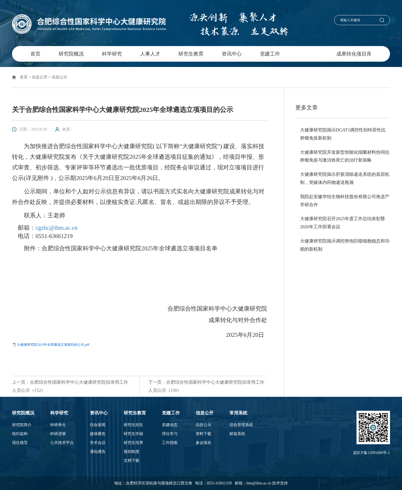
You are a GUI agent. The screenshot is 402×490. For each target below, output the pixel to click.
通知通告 (98, 452)
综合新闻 (98, 425)
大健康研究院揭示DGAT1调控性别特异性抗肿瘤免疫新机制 (343, 134)
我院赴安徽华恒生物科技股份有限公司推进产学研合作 (344, 200)
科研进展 (58, 434)
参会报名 (203, 443)
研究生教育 (191, 54)
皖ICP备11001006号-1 (371, 453)
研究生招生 (133, 425)
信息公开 (308, 54)
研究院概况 (71, 54)
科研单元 (58, 425)
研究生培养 (133, 443)
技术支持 (280, 483)
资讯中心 (232, 54)
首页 (35, 54)
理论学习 (170, 434)
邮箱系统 (237, 434)
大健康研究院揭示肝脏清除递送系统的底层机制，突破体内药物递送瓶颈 (344, 178)
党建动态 (170, 425)
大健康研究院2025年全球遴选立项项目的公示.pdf (53, 345)
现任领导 (20, 443)
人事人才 (150, 54)
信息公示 (59, 77)
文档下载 (131, 461)
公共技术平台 (62, 443)
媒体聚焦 (98, 434)
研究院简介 (22, 425)
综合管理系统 (241, 425)
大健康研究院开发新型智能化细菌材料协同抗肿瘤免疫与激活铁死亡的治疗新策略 (344, 156)
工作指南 (170, 443)
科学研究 (112, 54)
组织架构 (20, 434)
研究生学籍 (133, 434)
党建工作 (270, 54)
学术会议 (98, 443)
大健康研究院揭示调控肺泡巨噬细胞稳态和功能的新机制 (344, 245)
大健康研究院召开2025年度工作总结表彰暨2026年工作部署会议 (342, 222)
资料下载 (203, 434)
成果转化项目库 (354, 54)
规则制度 (131, 452)
